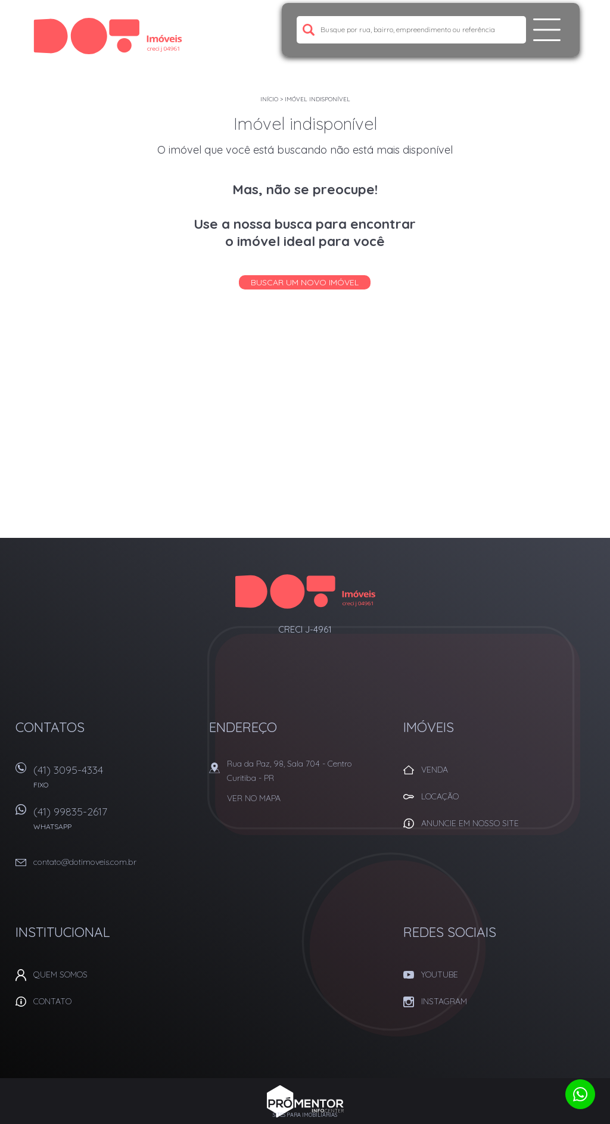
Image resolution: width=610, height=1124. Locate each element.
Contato (52, 1001)
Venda (434, 769)
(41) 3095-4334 (114, 780)
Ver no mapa (254, 798)
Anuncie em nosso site (470, 823)
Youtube (439, 974)
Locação (440, 796)
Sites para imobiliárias (305, 1114)
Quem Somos (60, 974)
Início (269, 99)
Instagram (444, 1001)
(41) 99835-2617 (114, 822)
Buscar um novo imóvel (305, 282)
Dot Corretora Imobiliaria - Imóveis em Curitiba (305, 591)
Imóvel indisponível (317, 99)
